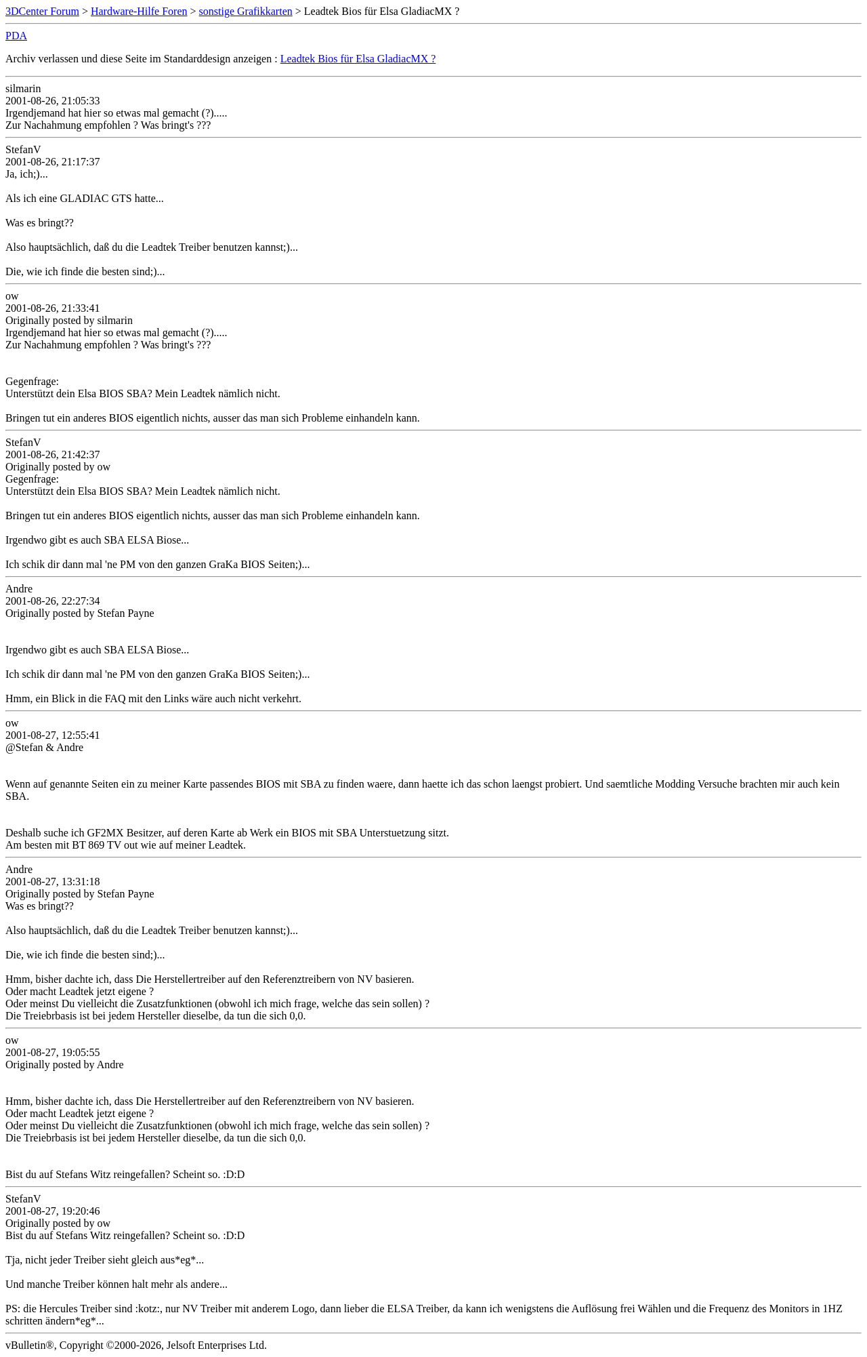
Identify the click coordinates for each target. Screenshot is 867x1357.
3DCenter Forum (42, 11)
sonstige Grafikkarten (246, 11)
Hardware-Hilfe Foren (139, 11)
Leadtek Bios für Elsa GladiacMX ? (358, 58)
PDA (16, 35)
